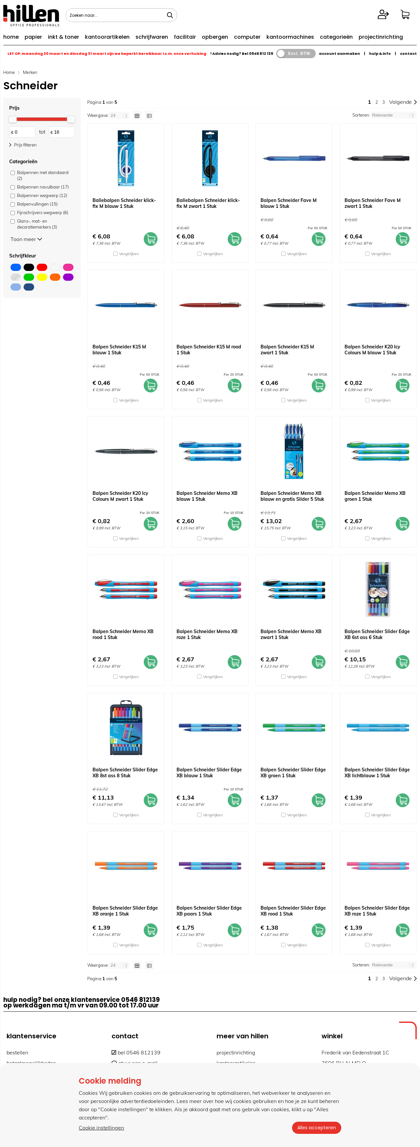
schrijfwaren (152, 37)
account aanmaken (339, 53)
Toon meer (26, 239)
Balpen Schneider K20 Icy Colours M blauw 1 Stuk (372, 350)
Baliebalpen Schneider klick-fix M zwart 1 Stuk (208, 203)
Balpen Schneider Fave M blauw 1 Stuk (289, 203)
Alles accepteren (316, 1127)
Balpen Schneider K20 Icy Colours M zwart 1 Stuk (120, 496)
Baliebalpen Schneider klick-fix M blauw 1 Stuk (124, 203)
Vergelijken (129, 253)
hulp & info (380, 53)
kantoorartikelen (107, 37)
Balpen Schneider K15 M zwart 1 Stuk (287, 350)
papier (33, 37)
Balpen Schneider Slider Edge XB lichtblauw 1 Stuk (377, 773)
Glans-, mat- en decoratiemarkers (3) (37, 224)
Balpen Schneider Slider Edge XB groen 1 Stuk (293, 773)
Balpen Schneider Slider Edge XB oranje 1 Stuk (125, 911)
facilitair (185, 37)
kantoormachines (290, 37)
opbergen (215, 37)
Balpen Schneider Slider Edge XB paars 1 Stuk (209, 911)
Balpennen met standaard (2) (43, 175)
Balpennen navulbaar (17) (43, 186)
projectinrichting (381, 37)
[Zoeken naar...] (170, 15)
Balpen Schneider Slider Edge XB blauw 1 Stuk (209, 773)
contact (408, 53)
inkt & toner (63, 37)
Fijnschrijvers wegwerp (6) (42, 212)
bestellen (17, 1052)
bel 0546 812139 (136, 1052)
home (11, 37)
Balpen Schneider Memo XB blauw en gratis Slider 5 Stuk (292, 496)
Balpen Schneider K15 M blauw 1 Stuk (119, 350)
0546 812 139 (261, 53)
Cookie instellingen (101, 1127)
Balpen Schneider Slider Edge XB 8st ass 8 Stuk (125, 773)
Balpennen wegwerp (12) (42, 195)
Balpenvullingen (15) (37, 204)
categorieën (336, 37)
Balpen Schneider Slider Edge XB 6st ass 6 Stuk (377, 634)
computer (247, 37)
